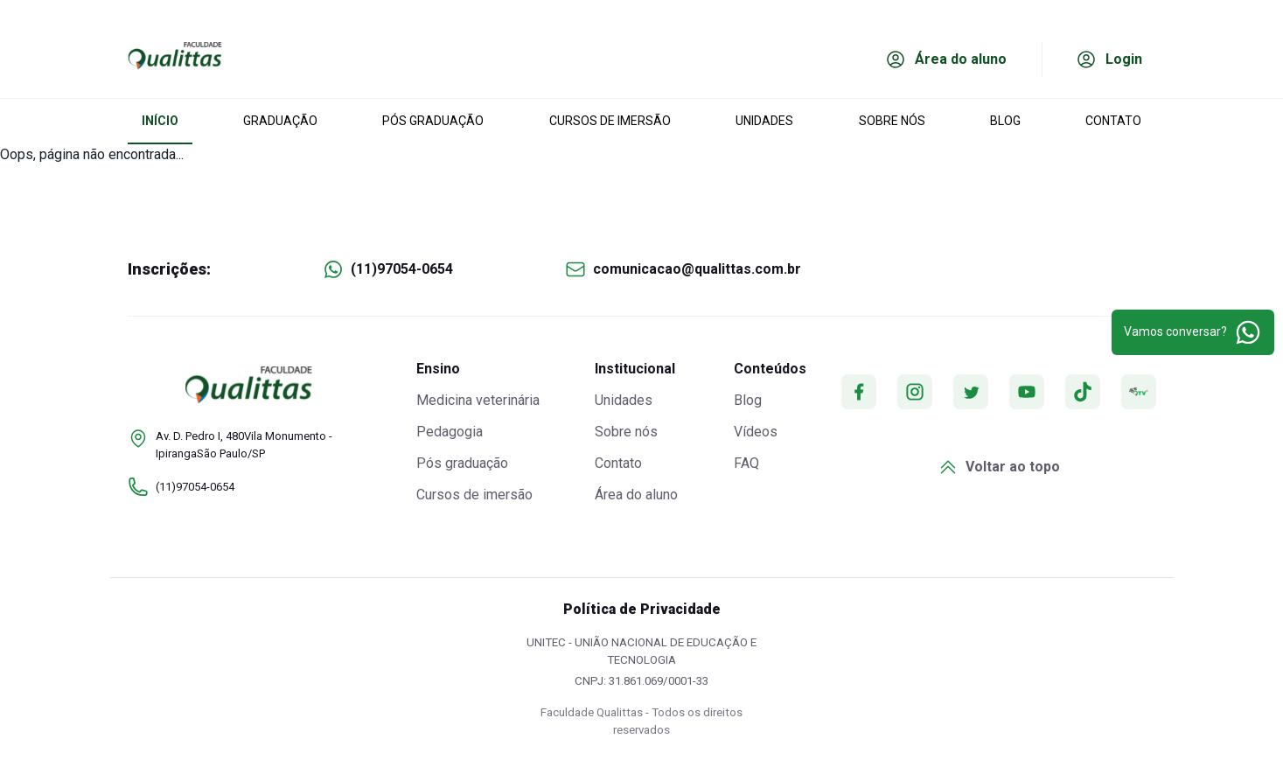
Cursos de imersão (474, 494)
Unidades (623, 400)
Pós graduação (462, 463)
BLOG (1005, 121)
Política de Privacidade (642, 609)
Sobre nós (626, 431)
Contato (618, 463)
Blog (748, 400)
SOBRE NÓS (892, 121)
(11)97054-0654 (402, 269)
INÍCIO (160, 121)
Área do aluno (636, 494)
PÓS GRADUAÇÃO (433, 121)
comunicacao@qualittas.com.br (697, 269)
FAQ (746, 463)
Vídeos (755, 431)
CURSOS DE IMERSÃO (610, 121)
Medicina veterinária (478, 400)
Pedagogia (449, 431)
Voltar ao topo (999, 467)
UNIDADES (764, 121)
